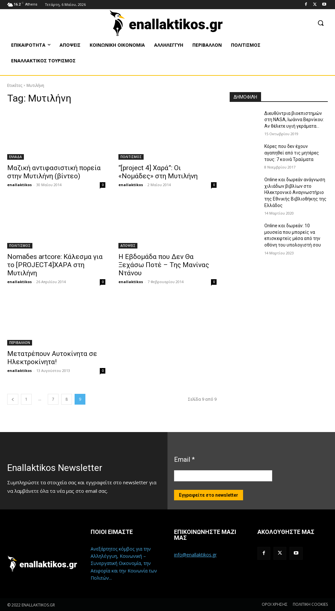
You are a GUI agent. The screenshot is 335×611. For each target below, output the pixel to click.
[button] (320, 23)
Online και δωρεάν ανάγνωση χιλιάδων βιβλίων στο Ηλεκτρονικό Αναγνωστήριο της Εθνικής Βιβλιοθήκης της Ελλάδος (295, 192)
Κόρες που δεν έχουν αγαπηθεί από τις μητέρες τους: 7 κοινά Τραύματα (291, 153)
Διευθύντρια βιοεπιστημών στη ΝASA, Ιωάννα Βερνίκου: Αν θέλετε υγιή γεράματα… (294, 120)
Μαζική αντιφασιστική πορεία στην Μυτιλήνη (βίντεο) (54, 172)
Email (184, 459)
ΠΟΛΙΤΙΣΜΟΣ (131, 156)
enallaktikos (19, 184)
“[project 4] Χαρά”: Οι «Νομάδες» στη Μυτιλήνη (158, 172)
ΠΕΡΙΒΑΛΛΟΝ (19, 342)
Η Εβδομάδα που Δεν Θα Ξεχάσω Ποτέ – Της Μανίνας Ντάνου (163, 265)
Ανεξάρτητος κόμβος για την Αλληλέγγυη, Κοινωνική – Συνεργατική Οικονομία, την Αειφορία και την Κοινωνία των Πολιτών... (124, 563)
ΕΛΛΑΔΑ (15, 156)
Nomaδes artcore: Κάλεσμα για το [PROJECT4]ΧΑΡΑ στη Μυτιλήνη (55, 265)
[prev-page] (12, 399)
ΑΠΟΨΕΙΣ (127, 245)
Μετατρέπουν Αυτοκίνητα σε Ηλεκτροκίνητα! (52, 358)
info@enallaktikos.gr (195, 555)
